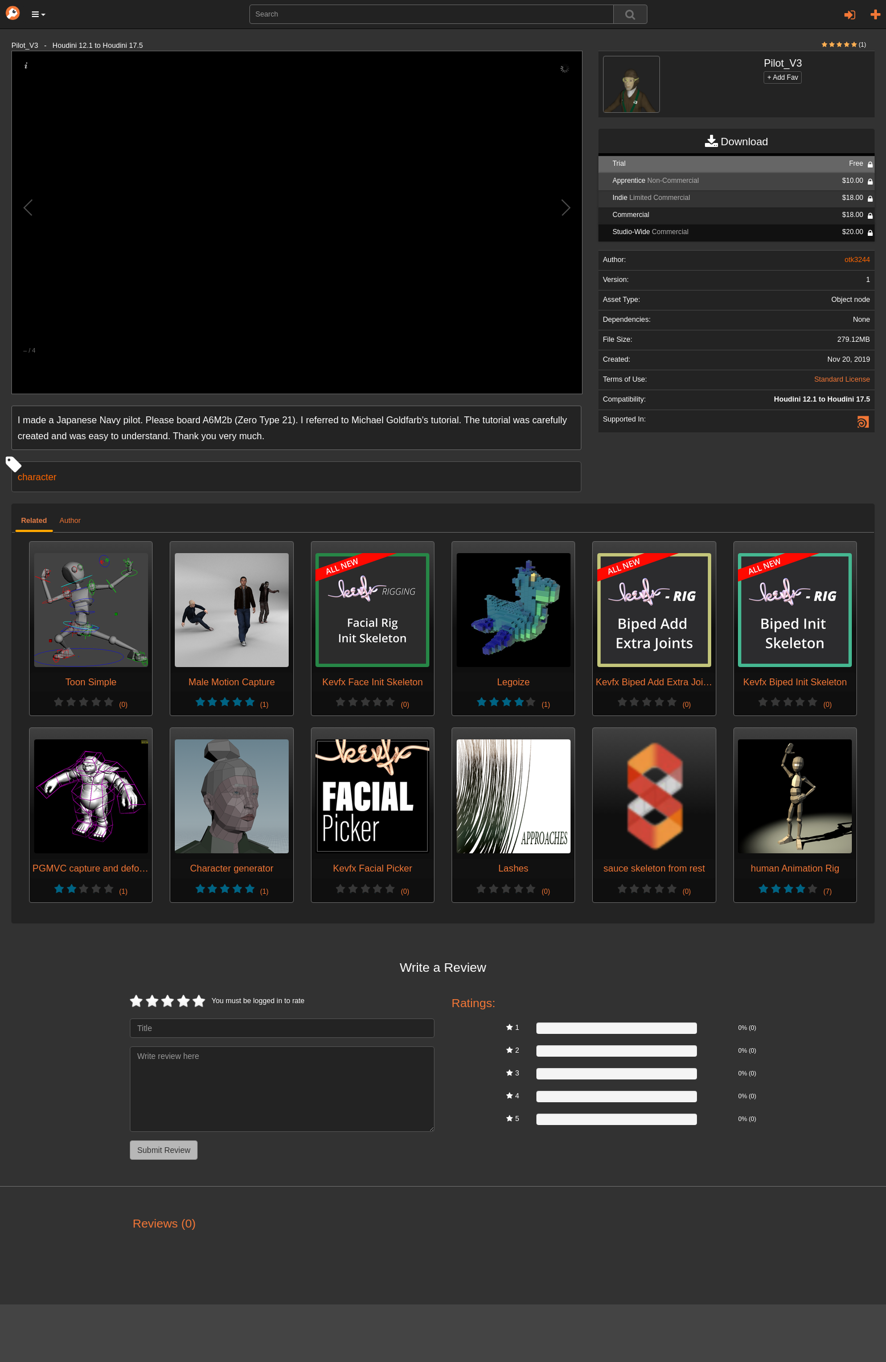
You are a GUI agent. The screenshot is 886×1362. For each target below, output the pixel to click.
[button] (38, 14)
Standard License (842, 379)
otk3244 (857, 260)
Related (34, 521)
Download (736, 142)
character (37, 477)
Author (70, 521)
